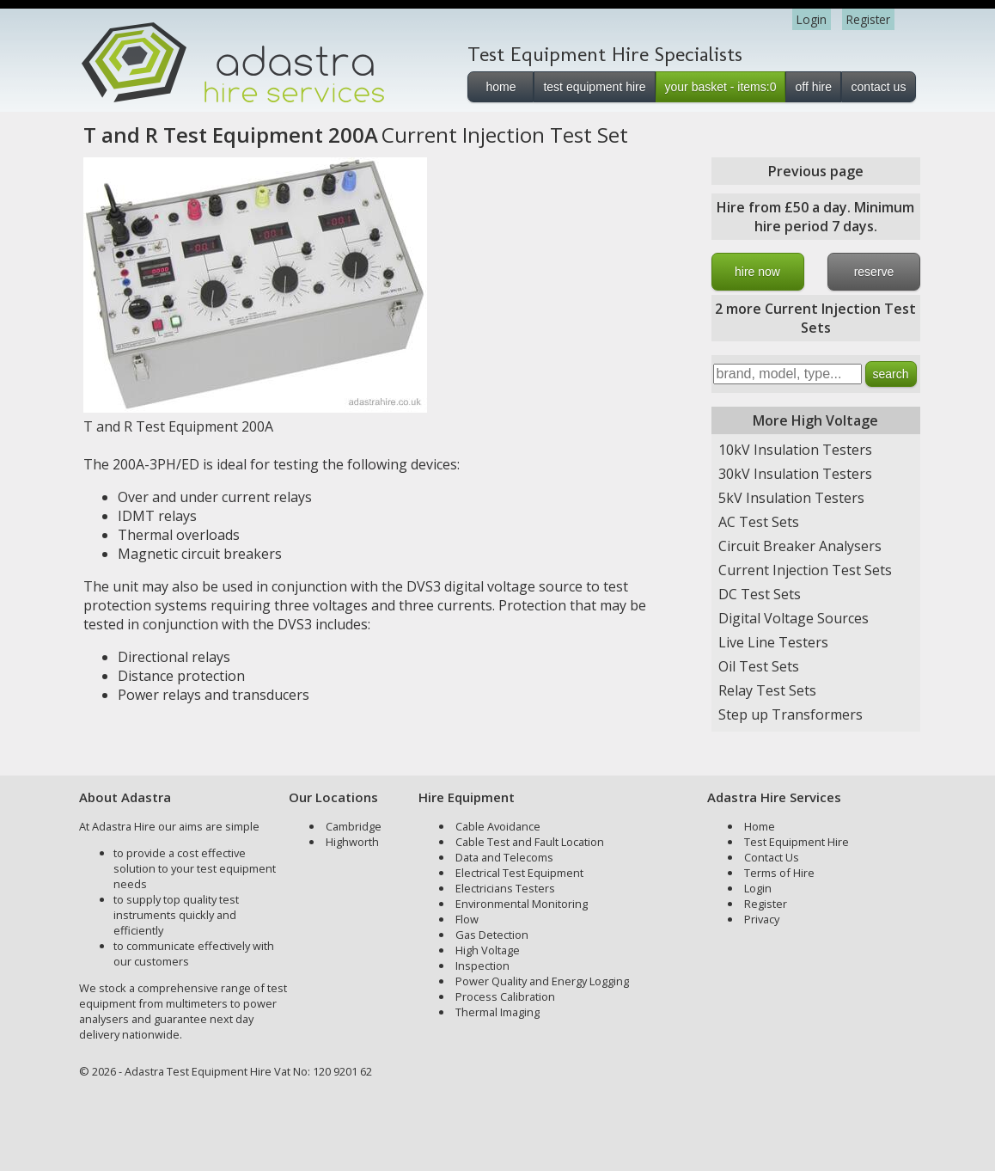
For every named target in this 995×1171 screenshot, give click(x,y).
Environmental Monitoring (521, 903)
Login (812, 19)
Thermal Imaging (497, 1012)
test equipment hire (594, 87)
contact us (879, 87)
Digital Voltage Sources (793, 618)
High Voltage (487, 950)
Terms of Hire (779, 872)
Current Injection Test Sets (805, 570)
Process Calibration (505, 996)
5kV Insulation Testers (791, 497)
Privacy (761, 919)
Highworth (352, 841)
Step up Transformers (790, 714)
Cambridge (354, 826)
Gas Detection (491, 934)
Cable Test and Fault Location (529, 841)
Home (759, 826)
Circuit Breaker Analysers (800, 545)
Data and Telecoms (504, 857)
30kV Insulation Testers (795, 473)
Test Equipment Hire (796, 841)
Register (868, 19)
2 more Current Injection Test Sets (815, 318)
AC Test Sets (758, 521)
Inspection (482, 965)
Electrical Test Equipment (519, 872)
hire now (757, 272)
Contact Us (771, 857)
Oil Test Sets (758, 666)
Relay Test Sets (767, 690)
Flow (467, 919)
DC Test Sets (759, 594)
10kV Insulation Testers (795, 449)
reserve (874, 272)
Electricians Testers (505, 888)
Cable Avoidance (497, 826)
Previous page (816, 171)
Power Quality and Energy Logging (542, 981)
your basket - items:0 (721, 87)
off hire (813, 87)
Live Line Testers (773, 642)
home (500, 87)
